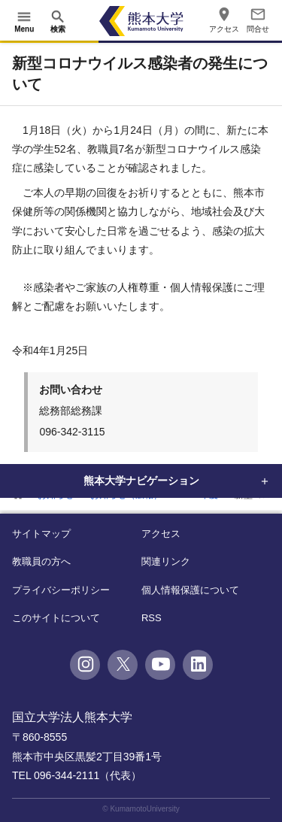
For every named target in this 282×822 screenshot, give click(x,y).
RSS (151, 617)
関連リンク (165, 561)
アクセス (160, 533)
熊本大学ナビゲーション (141, 481)
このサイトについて (56, 617)
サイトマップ (41, 533)
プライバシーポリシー (61, 590)
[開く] (24, 21)
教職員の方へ (41, 561)
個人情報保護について (190, 590)
